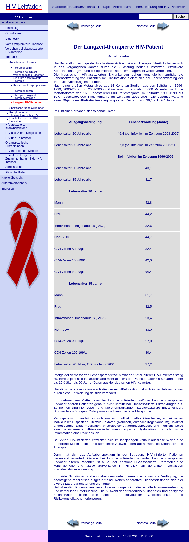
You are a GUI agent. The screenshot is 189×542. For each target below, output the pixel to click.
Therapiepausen (23, 90)
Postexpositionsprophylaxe (29, 85)
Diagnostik (12, 38)
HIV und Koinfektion (18, 138)
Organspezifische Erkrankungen (16, 144)
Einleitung (11, 28)
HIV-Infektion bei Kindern (21, 151)
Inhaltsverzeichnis (82, 7)
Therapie (104, 7)
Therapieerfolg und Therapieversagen (24, 96)
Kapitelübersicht (11, 177)
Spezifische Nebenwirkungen (26, 107)
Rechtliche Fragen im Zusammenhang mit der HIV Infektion (23, 159)
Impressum (8, 188)
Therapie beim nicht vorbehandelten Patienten (28, 73)
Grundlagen (13, 33)
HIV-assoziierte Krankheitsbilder (16, 126)
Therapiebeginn (22, 67)
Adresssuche (13, 167)
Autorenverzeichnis (14, 183)
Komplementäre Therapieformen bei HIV (23, 113)
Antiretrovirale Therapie (130, 7)
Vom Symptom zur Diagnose (24, 44)
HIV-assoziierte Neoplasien (23, 133)
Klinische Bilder (15, 172)
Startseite (59, 7)
